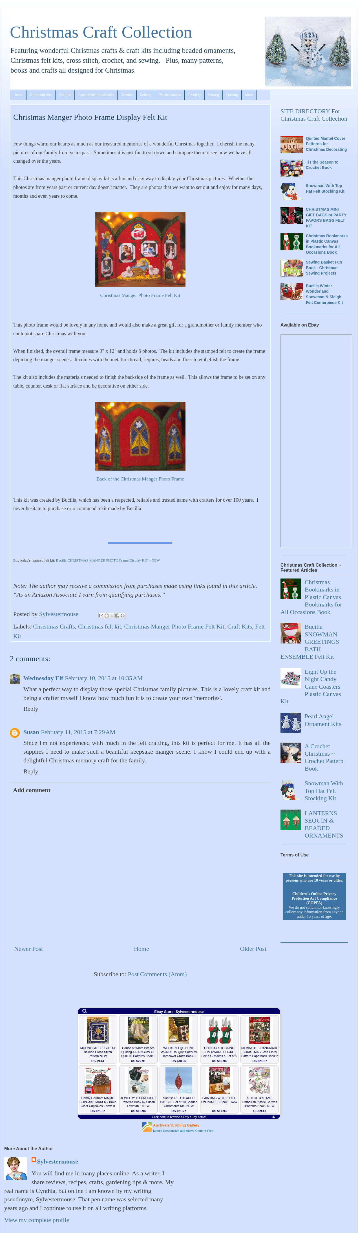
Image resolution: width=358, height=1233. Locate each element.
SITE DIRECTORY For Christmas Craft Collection (313, 115)
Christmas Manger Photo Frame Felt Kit (140, 295)
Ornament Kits (41, 95)
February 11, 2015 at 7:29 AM (78, 732)
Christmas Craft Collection (101, 32)
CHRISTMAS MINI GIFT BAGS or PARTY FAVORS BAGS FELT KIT (326, 217)
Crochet (127, 95)
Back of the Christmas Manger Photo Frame (140, 479)
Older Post (253, 948)
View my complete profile (36, 1219)
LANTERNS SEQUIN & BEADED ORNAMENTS (324, 824)
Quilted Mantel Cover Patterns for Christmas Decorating (326, 144)
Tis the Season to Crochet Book (322, 165)
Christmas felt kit (99, 626)
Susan (31, 732)
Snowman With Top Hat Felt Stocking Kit (325, 188)
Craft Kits (239, 626)
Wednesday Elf (43, 678)
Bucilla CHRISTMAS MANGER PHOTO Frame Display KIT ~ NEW (108, 560)
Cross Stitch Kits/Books (96, 95)
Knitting (145, 95)
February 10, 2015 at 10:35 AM (104, 678)
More (249, 95)
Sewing (213, 95)
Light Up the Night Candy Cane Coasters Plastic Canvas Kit (310, 686)
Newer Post (28, 948)
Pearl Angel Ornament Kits (323, 720)
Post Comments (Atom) (157, 974)
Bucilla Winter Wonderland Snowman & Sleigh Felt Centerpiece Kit (324, 294)
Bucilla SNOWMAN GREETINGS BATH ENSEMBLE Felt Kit (309, 641)
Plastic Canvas (170, 95)
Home (18, 95)
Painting (194, 95)
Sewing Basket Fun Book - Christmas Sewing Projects (324, 267)
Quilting (232, 95)
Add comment (31, 789)
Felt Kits (65, 95)
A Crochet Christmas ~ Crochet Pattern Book (324, 757)
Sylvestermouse (57, 1161)
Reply (30, 708)
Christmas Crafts (54, 626)
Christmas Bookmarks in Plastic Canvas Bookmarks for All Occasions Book (327, 244)
